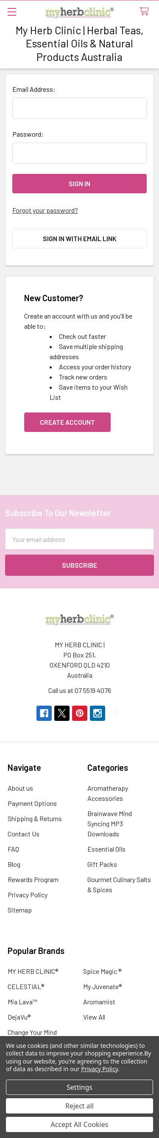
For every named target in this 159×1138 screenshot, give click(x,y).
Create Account (67, 422)
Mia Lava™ (22, 1002)
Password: (28, 134)
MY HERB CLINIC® (33, 971)
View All (94, 1017)
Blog (14, 864)
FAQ (13, 849)
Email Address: (34, 89)
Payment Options (32, 803)
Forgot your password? (45, 210)
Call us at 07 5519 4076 (79, 690)
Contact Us (23, 834)
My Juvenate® (102, 986)
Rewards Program (33, 879)
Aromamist (99, 1002)
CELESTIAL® (26, 986)
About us (20, 788)
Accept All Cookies (80, 1124)
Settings (79, 1087)
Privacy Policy (27, 895)
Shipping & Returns (35, 818)
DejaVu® (19, 1017)
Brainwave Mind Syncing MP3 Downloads (109, 823)
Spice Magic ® (102, 971)
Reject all (79, 1106)
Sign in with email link (80, 238)
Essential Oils (106, 849)
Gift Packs (102, 864)
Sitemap (20, 910)
